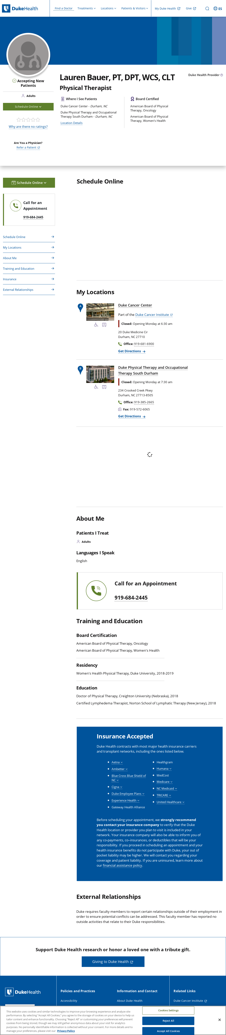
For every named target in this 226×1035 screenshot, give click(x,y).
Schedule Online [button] (28, 106)
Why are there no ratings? (28, 126)
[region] (113, 1020)
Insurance (9, 279)
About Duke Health (129, 1001)
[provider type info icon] (221, 75)
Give (189, 8)
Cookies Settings (168, 1010)
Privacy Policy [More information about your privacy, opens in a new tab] (66, 1031)
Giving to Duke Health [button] (110, 961)
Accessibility (69, 1001)
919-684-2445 (131, 597)
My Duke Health (165, 8)
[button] (117, 762)
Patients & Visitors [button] (133, 8)
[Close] (219, 1019)
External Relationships (18, 290)
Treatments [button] (85, 8)
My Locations (12, 247)
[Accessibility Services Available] (96, 325)
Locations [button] (107, 8)
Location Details (72, 123)
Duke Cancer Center (135, 305)
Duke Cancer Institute (152, 314)
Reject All (168, 1020)
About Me (10, 258)
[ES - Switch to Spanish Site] (218, 8)
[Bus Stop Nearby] (104, 325)
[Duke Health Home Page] (23, 992)
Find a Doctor (64, 8)
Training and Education (18, 268)
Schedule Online (14, 237)
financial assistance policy (122, 865)
